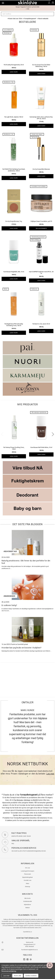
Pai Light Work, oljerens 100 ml (13, 117)
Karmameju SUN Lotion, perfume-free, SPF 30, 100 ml (41, 117)
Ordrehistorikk (27, 901)
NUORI (35, 800)
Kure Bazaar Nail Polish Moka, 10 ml (41, 447)
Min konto (27, 898)
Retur (27, 883)
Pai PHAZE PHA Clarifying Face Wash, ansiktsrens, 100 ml (13, 170)
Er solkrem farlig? (9, 605)
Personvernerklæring (8, 971)
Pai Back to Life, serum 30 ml (41, 324)
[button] (27, 347)
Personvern (27, 874)
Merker (27, 907)
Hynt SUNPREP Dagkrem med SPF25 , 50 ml (41, 272)
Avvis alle (17, 975)
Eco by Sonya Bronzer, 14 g (13, 221)
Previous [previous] (2, 434)
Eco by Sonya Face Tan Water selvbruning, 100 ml (41, 65)
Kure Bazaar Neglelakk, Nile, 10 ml (13, 271)
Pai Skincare (18, 800)
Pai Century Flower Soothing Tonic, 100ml (13, 448)
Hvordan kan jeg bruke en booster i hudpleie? (21, 648)
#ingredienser (9, 596)
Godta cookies (31, 975)
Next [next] (53, 434)
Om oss (27, 868)
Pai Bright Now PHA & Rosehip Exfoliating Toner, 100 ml (14, 324)
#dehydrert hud (10, 551)
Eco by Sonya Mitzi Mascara (41, 169)
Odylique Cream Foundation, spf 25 (41, 221)
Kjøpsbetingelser (27, 877)
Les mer (6, 975)
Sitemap (27, 886)
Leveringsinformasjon (27, 871)
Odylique (27, 800)
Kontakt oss (27, 880)
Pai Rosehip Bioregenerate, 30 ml (14, 65)
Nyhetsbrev (27, 904)
